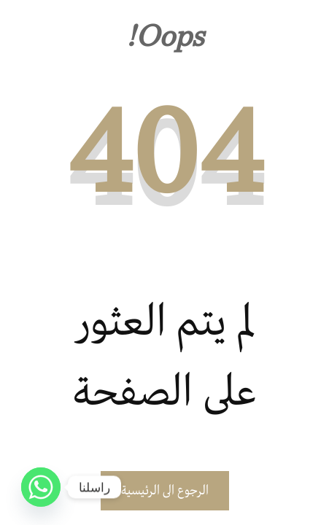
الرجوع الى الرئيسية (165, 491)
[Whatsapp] (41, 487)
